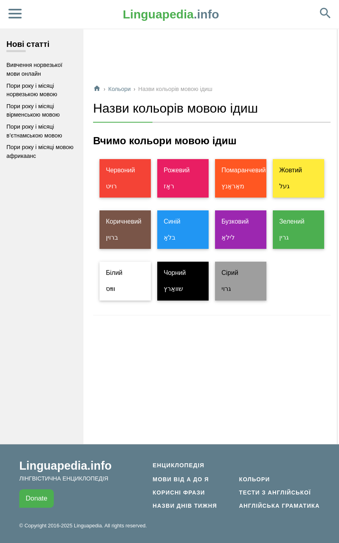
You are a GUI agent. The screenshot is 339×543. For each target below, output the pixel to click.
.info (171, 14)
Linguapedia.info (65, 465)
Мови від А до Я (181, 479)
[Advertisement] (212, 60)
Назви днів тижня (185, 506)
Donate (36, 498)
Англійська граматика (279, 506)
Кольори (119, 89)
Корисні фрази (179, 492)
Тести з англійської (275, 492)
